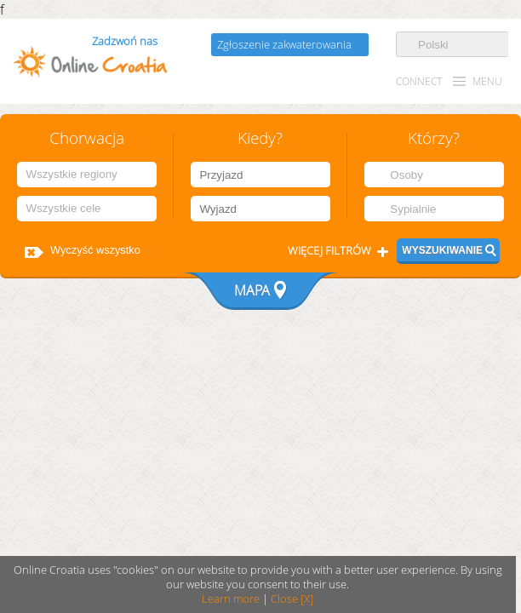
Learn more (231, 599)
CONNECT (419, 81)
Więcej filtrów (329, 250)
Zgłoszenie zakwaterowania (284, 44)
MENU (487, 81)
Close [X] (292, 599)
